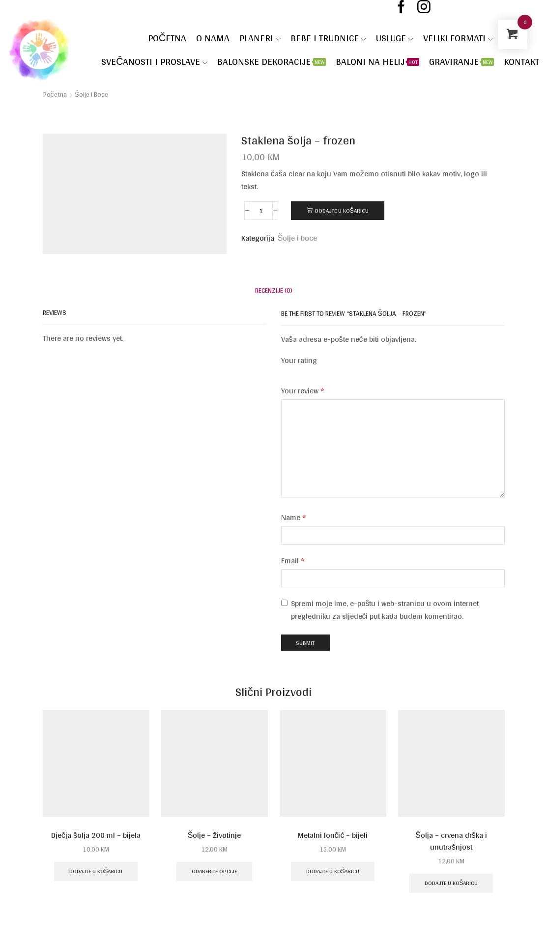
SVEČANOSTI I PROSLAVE (154, 61)
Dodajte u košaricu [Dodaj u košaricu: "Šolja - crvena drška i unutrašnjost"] (451, 883)
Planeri (260, 38)
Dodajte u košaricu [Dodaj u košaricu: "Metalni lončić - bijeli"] (333, 871)
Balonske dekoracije (271, 61)
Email (293, 560)
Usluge (394, 38)
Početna (167, 38)
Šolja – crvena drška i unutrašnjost (451, 841)
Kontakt (521, 61)
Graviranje (461, 61)
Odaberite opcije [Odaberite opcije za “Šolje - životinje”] (214, 871)
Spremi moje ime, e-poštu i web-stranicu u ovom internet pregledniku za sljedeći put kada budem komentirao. (385, 609)
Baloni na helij (377, 61)
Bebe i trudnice (328, 38)
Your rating (299, 360)
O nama (213, 38)
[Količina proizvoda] (261, 210)
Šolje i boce (91, 94)
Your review (302, 391)
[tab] (273, 290)
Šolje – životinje (214, 835)
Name (293, 517)
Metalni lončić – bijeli (333, 835)
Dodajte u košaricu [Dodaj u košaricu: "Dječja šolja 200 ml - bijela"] (96, 871)
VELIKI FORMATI (458, 38)
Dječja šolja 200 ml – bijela (96, 835)
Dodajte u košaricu (342, 210)
